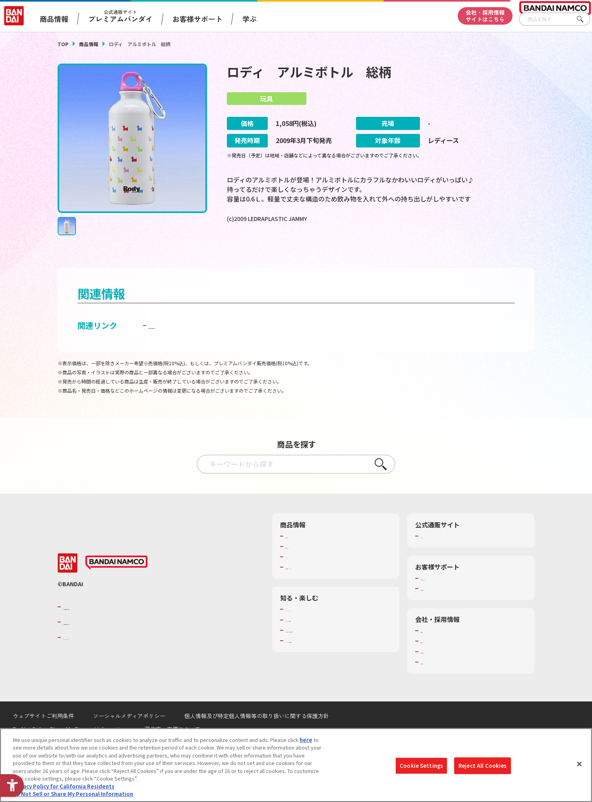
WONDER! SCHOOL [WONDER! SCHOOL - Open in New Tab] (308, 631)
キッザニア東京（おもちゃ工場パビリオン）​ (337, 651)
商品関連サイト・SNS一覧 (316, 589)
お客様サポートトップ (446, 599)
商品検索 (296, 557)
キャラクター (301, 578)
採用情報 (431, 662)
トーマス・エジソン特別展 (317, 641)
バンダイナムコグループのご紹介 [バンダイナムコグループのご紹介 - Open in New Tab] (111, 628)
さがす (584, 19)
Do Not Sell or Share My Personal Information (73, 794)
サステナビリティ (441, 673)
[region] (296, 765)
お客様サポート (197, 18)
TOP (63, 44)
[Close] (579, 764)
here (306, 740)
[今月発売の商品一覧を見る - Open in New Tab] (304, 252)
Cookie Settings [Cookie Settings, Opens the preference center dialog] (421, 765)
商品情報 (88, 44)
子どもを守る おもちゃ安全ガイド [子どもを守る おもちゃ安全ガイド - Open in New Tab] (209, 347)
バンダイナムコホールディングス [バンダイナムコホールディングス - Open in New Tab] (111, 643)
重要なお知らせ (439, 610)
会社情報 (431, 652)
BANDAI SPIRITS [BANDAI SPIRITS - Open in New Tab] (87, 659)
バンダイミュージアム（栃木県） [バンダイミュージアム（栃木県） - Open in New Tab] (324, 662)
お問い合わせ (436, 683)
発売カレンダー (304, 567)
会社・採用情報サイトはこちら (485, 15)
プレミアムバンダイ (444, 557)
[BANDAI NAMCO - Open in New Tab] (116, 584)
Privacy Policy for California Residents (63, 786)
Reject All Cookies (483, 765)
